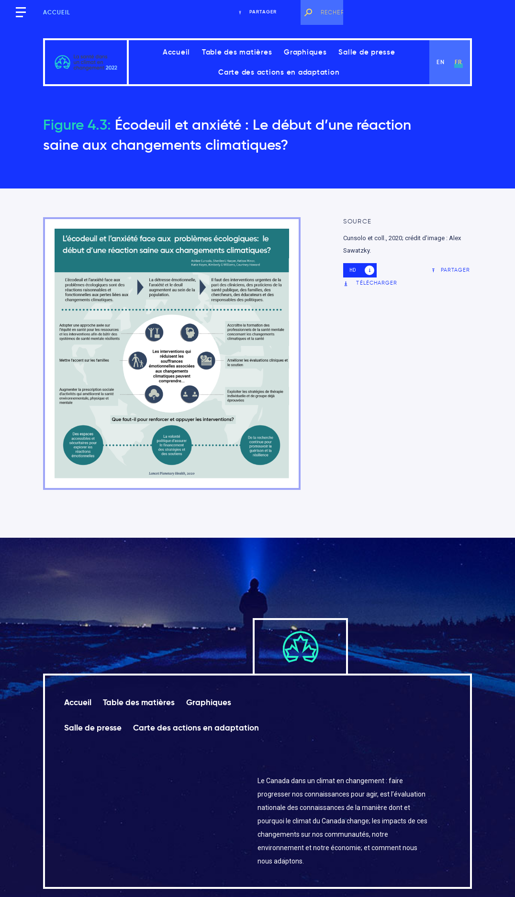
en (440, 62)
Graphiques (305, 51)
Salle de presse (366, 51)
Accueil (56, 12)
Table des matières (237, 51)
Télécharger (370, 283)
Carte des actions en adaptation (278, 72)
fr (458, 62)
